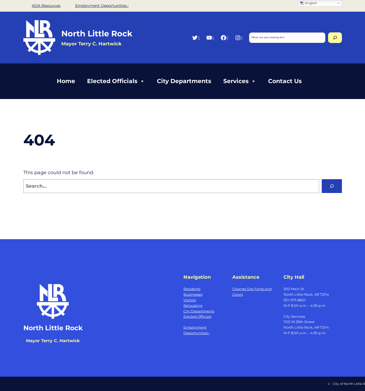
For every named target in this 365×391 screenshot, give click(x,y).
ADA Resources (46, 5)
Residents (191, 289)
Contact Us (285, 81)
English (308, 3)
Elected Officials (116, 81)
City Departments (184, 81)
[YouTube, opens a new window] (210, 37)
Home (66, 81)
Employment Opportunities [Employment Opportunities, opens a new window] (101, 5)
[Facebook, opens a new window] (224, 37)
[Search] (335, 37)
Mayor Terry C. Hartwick (53, 340)
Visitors (189, 300)
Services (239, 81)
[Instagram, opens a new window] (239, 37)
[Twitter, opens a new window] (196, 37)
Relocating (192, 305)
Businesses (193, 294)
